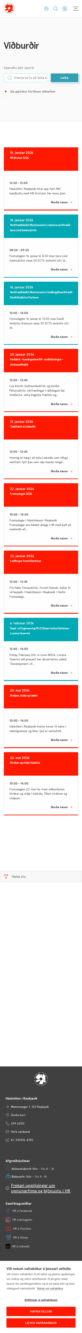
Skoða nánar (59, 202)
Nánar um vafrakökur (50, 1288)
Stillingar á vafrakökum (40, 1300)
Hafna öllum (41, 1311)
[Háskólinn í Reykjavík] (9, 9)
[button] (64, 77)
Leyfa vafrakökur (41, 1323)
